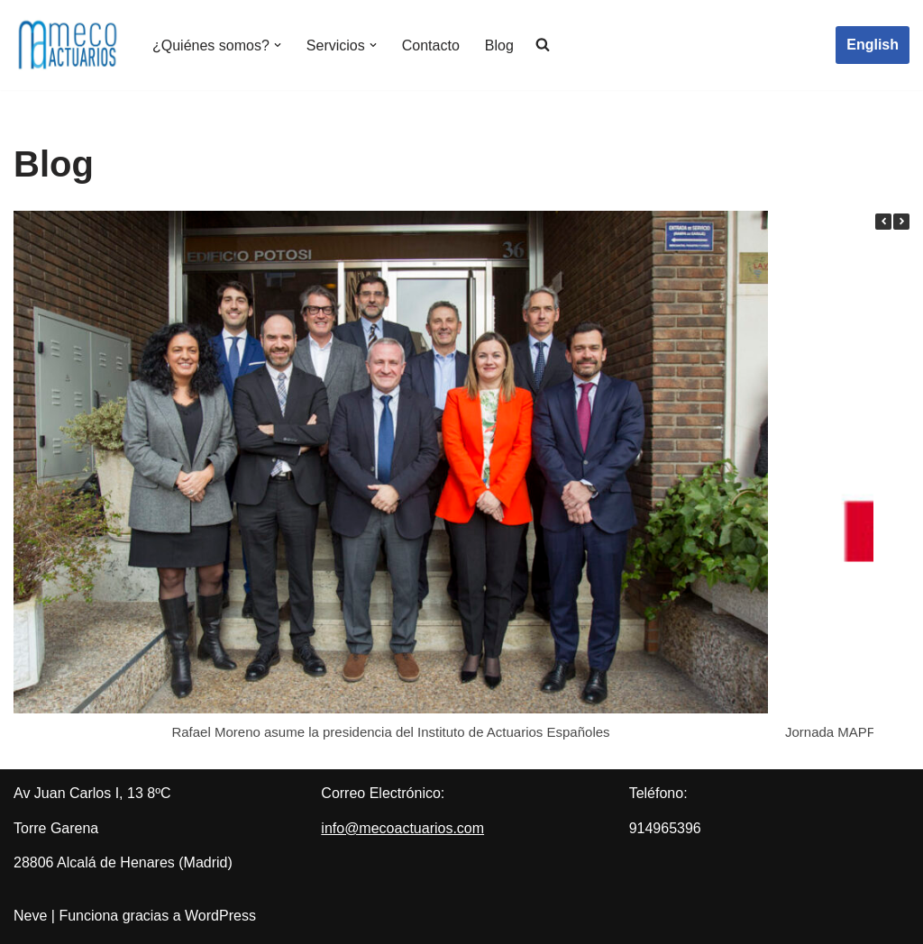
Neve (30, 915)
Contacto (431, 45)
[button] (277, 45)
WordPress (220, 915)
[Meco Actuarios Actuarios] (68, 45)
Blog (499, 45)
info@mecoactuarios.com (402, 828)
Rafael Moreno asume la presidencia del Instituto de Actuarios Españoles (390, 732)
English (872, 44)
